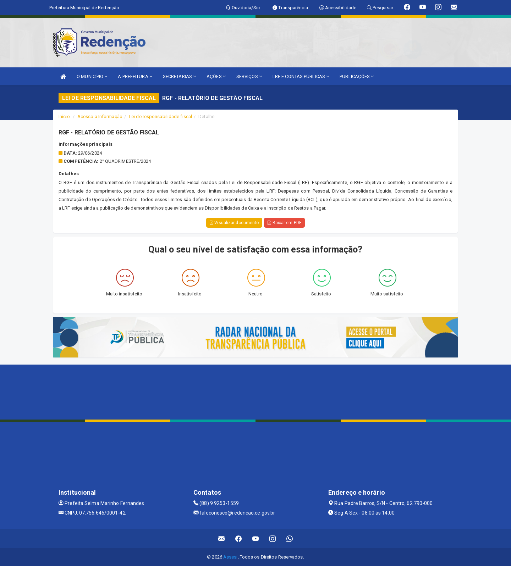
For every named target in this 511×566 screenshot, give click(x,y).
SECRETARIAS (179, 76)
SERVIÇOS (249, 76)
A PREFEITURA (135, 76)
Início (64, 116)
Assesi (230, 557)
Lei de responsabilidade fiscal (160, 116)
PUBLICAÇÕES (357, 76)
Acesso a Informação (99, 116)
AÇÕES (216, 76)
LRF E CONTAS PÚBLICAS (301, 76)
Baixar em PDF (284, 222)
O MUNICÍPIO (92, 76)
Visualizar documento (234, 222)
